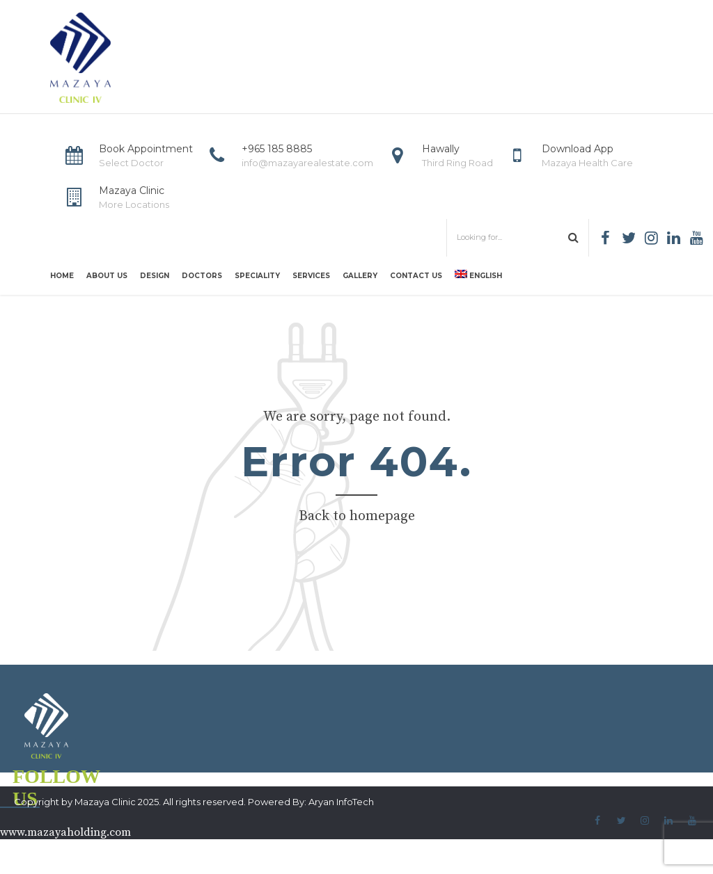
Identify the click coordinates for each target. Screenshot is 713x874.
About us (106, 275)
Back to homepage (357, 516)
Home (62, 275)
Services (311, 275)
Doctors (202, 275)
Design (154, 275)
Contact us (416, 275)
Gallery (360, 275)
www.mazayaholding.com (65, 832)
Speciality (257, 275)
